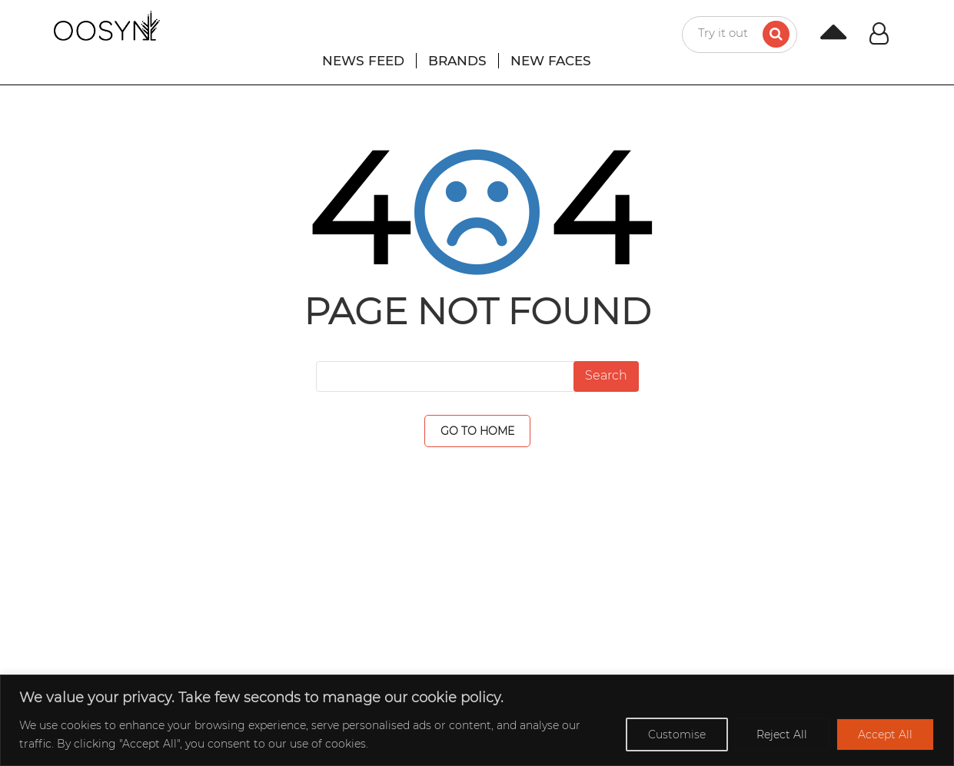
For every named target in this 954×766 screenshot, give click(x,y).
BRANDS (457, 60)
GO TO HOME (477, 431)
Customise (677, 734)
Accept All (885, 734)
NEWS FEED (363, 60)
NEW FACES (550, 60)
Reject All (781, 734)
